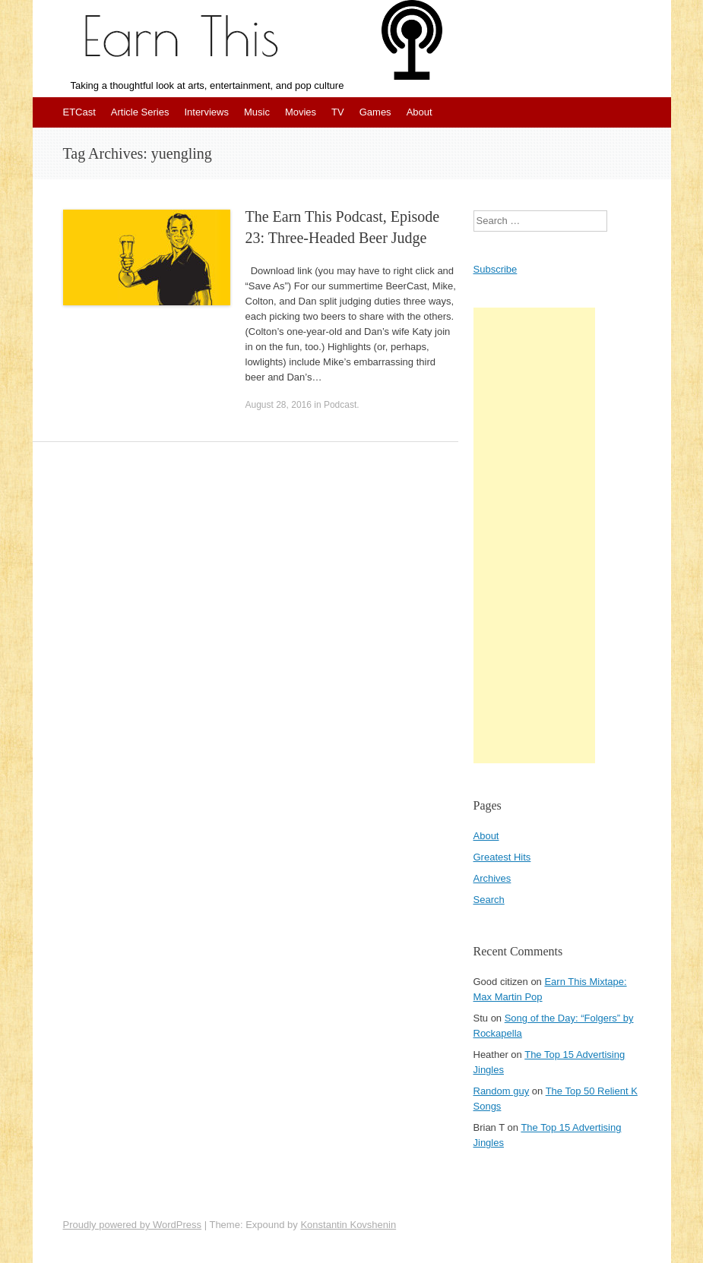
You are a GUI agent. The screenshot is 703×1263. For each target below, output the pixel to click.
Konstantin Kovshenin (348, 1224)
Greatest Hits (502, 857)
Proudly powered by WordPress (132, 1224)
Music (257, 112)
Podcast (340, 404)
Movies (300, 112)
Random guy (501, 1091)
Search (489, 899)
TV (337, 112)
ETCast (79, 112)
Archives (492, 878)
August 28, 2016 (278, 404)
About (419, 112)
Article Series (140, 112)
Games (375, 112)
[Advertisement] (534, 535)
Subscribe (495, 269)
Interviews (206, 112)
